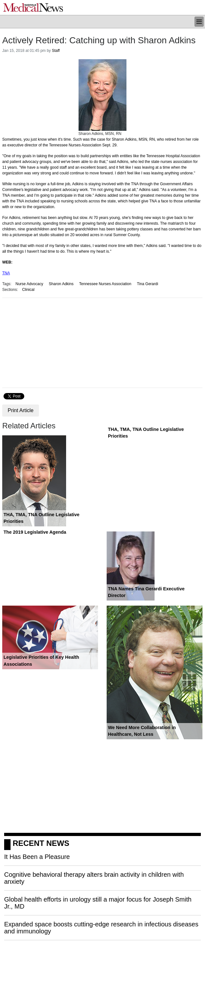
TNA (6, 273)
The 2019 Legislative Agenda (35, 532)
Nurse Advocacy (29, 284)
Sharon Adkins (61, 284)
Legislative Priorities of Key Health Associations (41, 661)
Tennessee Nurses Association (105, 284)
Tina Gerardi (147, 284)
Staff (55, 50)
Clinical (28, 289)
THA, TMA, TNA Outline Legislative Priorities (42, 518)
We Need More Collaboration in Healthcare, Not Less (142, 731)
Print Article (21, 410)
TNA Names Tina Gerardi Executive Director (146, 592)
